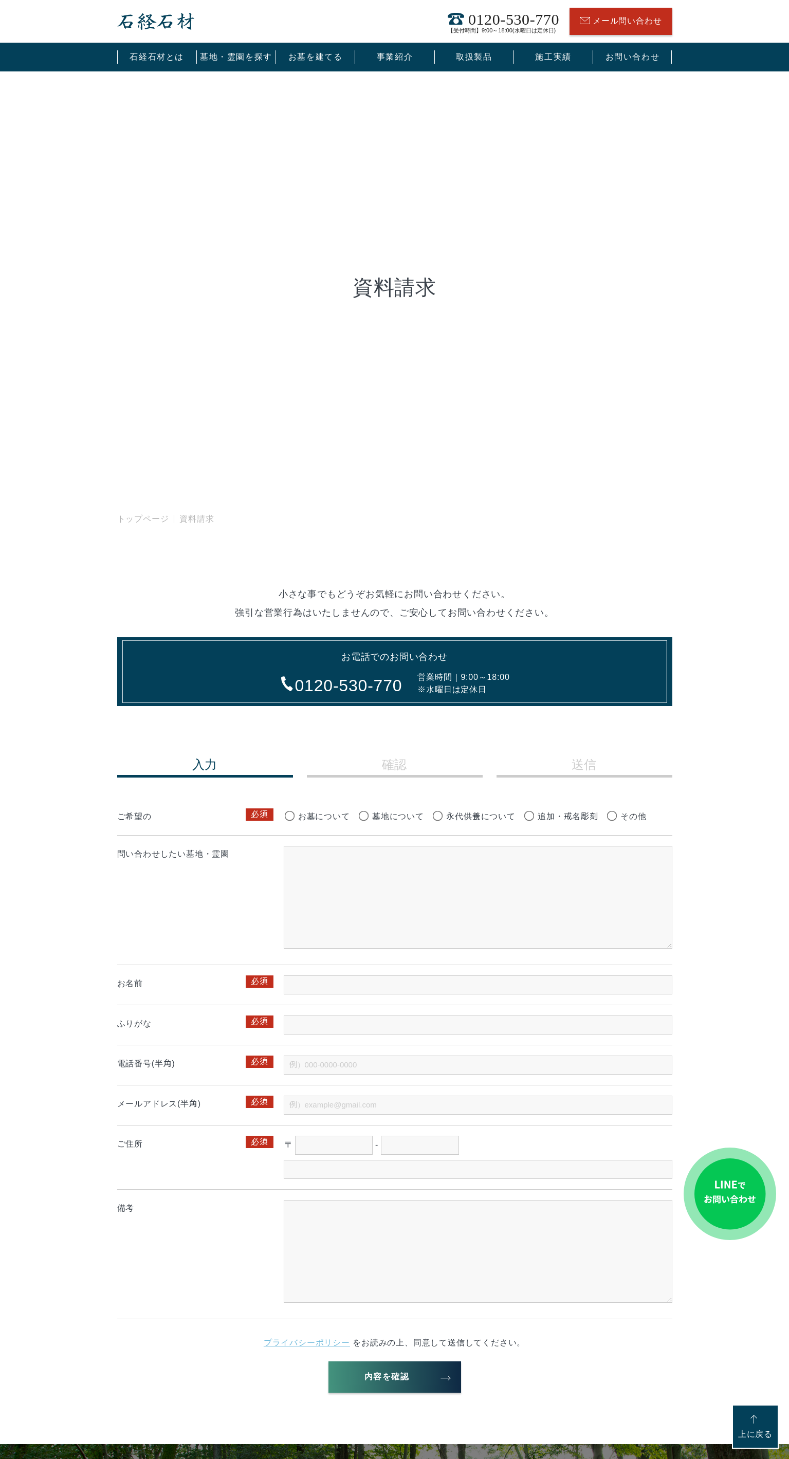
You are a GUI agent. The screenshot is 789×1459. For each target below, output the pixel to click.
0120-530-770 (503, 21)
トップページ (143, 518)
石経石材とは (157, 56)
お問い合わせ (632, 56)
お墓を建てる (315, 56)
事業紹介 (395, 56)
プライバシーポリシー (307, 1342)
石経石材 (155, 21)
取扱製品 (474, 56)
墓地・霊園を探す (236, 56)
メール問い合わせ (621, 21)
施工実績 (553, 56)
